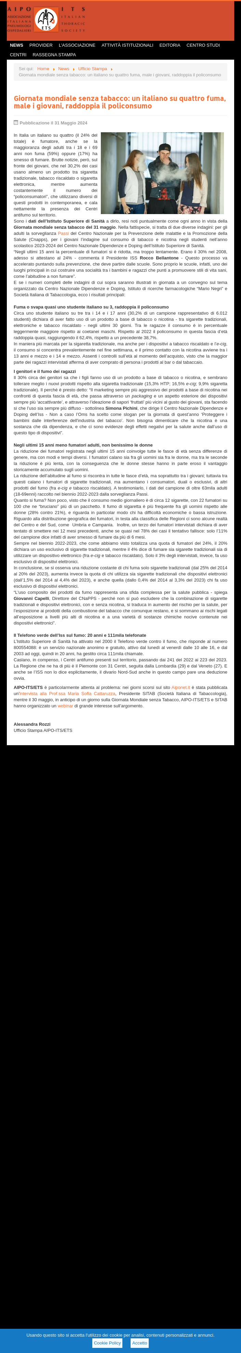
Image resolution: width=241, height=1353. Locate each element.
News (16, 45)
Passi (63, 233)
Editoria (170, 45)
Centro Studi (203, 45)
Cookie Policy (107, 1343)
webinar (66, 705)
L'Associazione (77, 45)
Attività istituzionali (127, 45)
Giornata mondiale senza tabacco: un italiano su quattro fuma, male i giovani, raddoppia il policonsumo (120, 102)
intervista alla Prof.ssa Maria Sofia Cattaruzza (67, 693)
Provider (41, 45)
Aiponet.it (181, 687)
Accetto (139, 1343)
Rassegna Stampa (54, 54)
